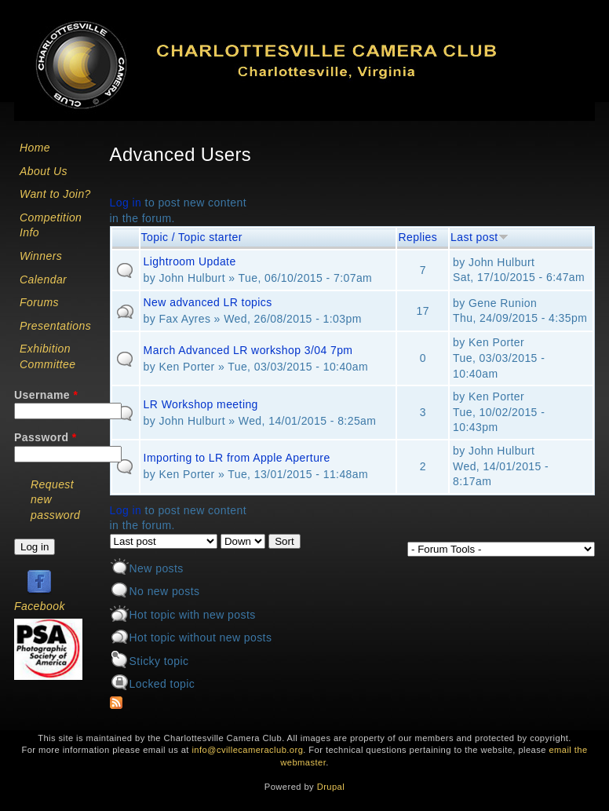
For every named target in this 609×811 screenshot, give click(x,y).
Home (35, 147)
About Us (43, 171)
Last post (479, 237)
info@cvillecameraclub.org (247, 749)
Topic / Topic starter (192, 237)
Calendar (43, 279)
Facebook (39, 606)
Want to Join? (55, 194)
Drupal (331, 786)
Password (45, 437)
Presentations (55, 326)
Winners (41, 256)
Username (46, 395)
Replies (417, 237)
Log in (126, 202)
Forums (39, 302)
